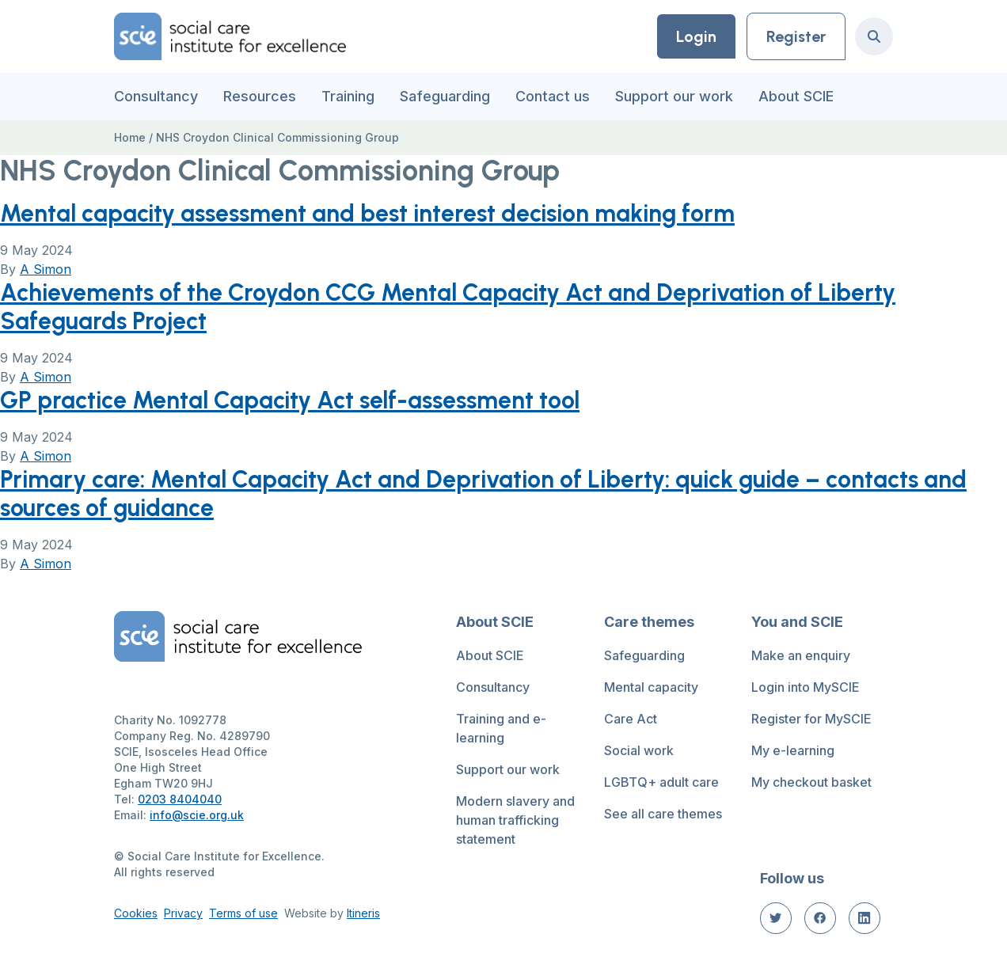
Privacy (183, 913)
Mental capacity (651, 687)
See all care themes (663, 814)
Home (130, 137)
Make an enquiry (800, 655)
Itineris (363, 913)
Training (347, 96)
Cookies (136, 913)
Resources (259, 96)
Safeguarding (445, 96)
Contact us (552, 96)
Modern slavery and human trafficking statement (515, 820)
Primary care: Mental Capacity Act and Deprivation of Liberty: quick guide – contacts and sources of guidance (483, 493)
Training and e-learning (501, 728)
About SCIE (796, 96)
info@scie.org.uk (197, 815)
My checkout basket (811, 782)
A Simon (45, 269)
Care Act (630, 719)
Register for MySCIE (811, 719)
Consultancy (156, 96)
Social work (639, 750)
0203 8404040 (180, 799)
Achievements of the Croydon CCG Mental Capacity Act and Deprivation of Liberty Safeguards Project (447, 307)
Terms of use (243, 913)
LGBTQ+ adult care (661, 782)
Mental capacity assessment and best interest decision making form (367, 213)
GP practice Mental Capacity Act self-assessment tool (290, 400)
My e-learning (792, 750)
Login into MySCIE (805, 687)
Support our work (674, 96)
